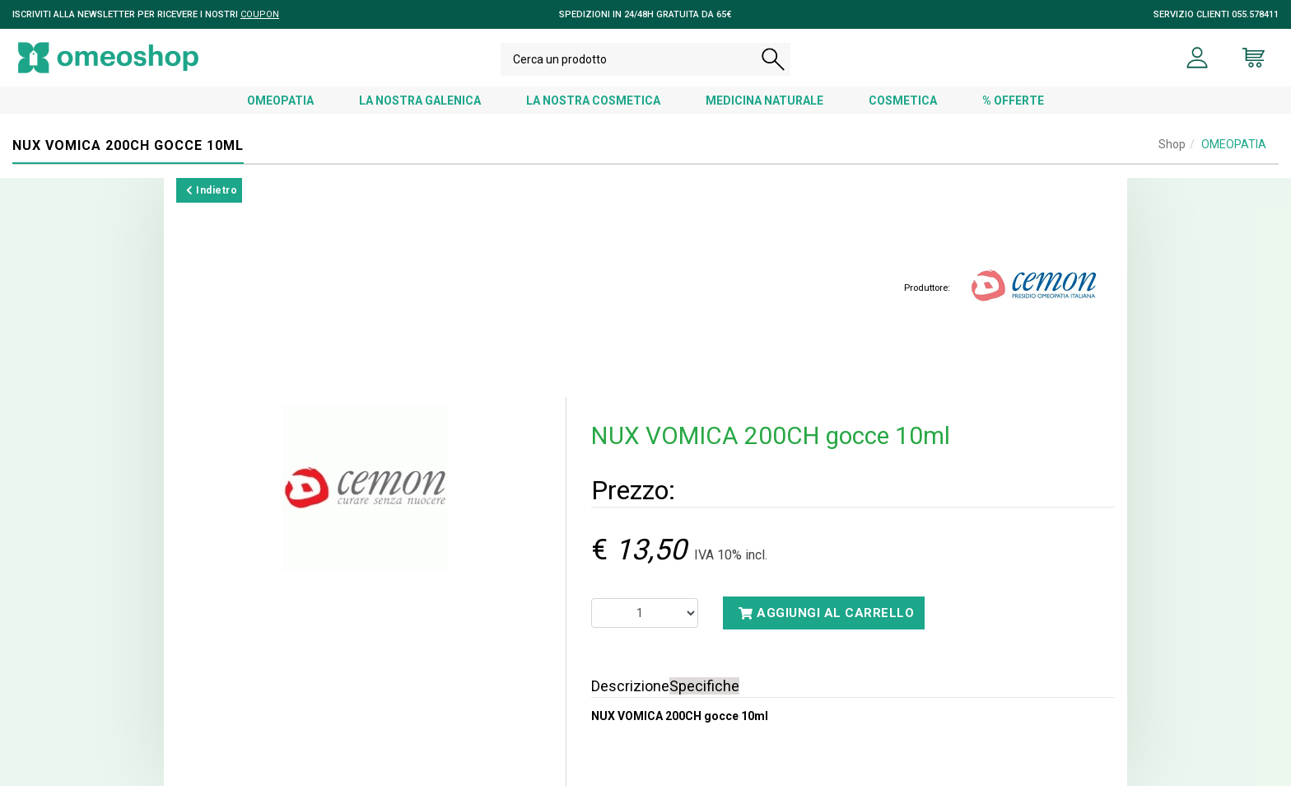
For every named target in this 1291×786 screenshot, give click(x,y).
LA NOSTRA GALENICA (420, 100)
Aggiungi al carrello (826, 613)
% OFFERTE (1013, 100)
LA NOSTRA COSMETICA (593, 100)
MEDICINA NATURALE (764, 100)
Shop (1172, 144)
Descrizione (630, 686)
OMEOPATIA (280, 100)
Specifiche (704, 686)
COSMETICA (903, 100)
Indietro (211, 190)
